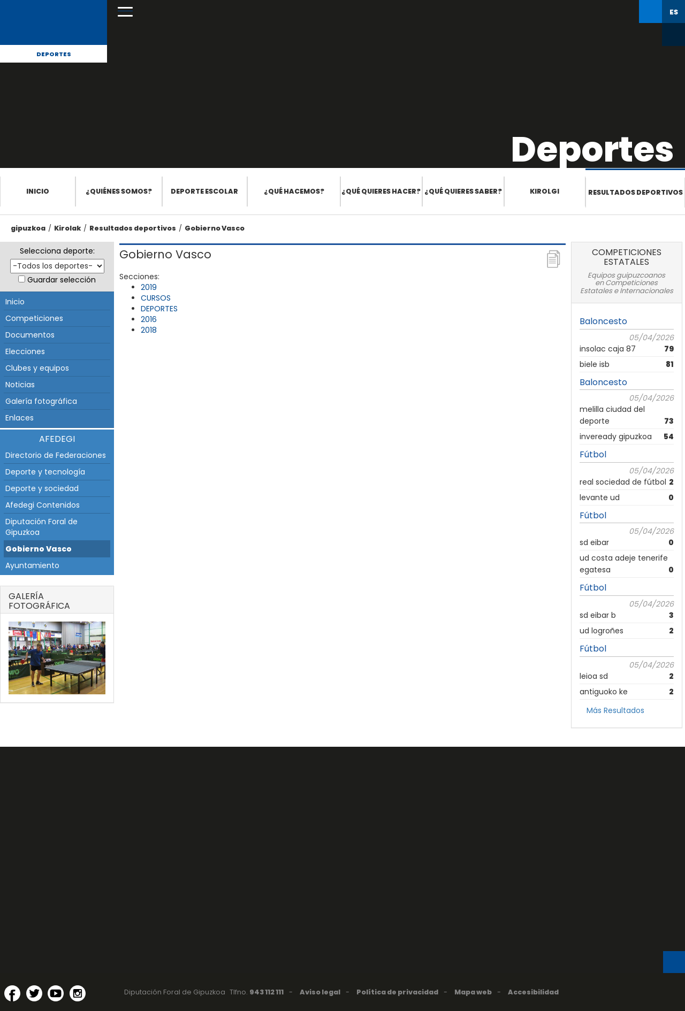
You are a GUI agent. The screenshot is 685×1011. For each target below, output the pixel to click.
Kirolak (67, 228)
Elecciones (25, 351)
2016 (149, 319)
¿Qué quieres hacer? (381, 191)
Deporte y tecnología (45, 471)
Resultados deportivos (635, 192)
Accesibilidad (533, 992)
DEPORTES (159, 308)
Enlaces (19, 417)
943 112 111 (266, 992)
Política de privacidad (397, 992)
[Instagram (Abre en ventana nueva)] (78, 993)
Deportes (53, 54)
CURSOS (156, 298)
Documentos (30, 335)
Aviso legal (320, 992)
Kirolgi (544, 191)
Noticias (20, 384)
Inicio (37, 191)
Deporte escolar (204, 191)
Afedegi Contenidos (42, 505)
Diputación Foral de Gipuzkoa (41, 527)
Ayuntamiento (32, 565)
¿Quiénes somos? (119, 191)
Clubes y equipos (37, 368)
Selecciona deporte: (57, 251)
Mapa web (473, 992)
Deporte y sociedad (42, 488)
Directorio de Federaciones (55, 455)
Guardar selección (61, 279)
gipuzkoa (28, 228)
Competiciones (34, 318)
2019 (149, 287)
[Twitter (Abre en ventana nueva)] (34, 993)
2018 (149, 330)
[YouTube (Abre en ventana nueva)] (56, 993)
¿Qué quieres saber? (463, 191)
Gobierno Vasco (215, 228)
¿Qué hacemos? (294, 191)
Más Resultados (615, 710)
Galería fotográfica (41, 401)
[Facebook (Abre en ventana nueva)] (12, 993)
